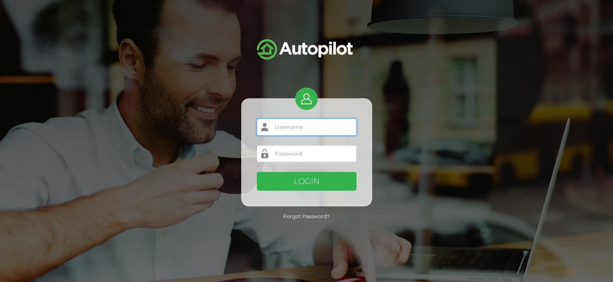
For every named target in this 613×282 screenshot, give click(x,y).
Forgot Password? (306, 216)
